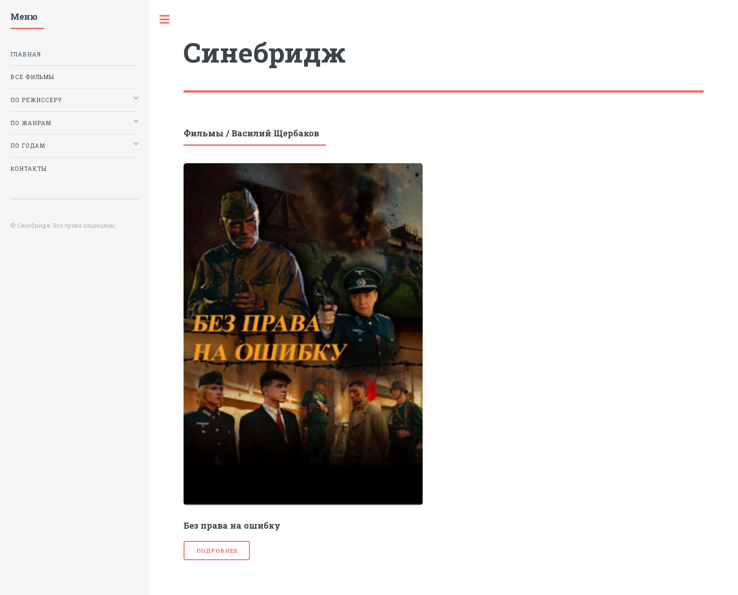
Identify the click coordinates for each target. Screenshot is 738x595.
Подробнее (217, 550)
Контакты (28, 168)
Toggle (164, 19)
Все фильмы (32, 76)
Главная (25, 54)
